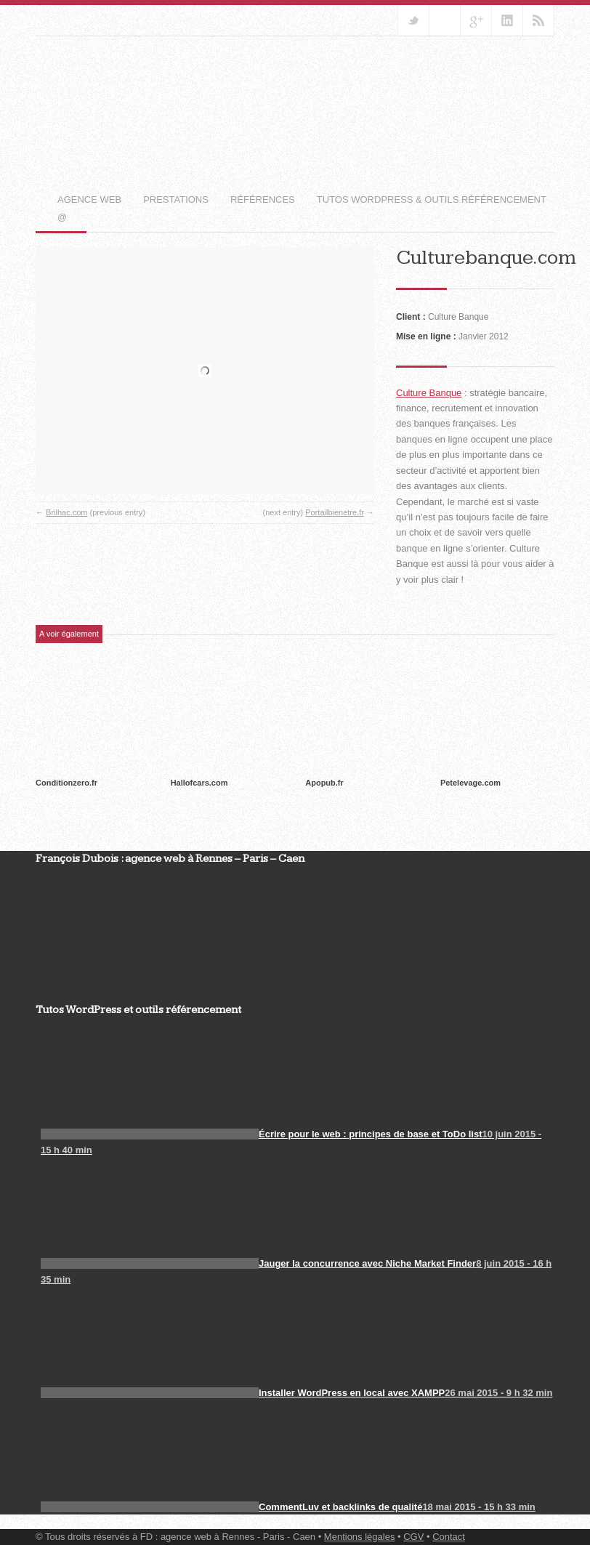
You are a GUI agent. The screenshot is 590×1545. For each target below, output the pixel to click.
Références (262, 199)
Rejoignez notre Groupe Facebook (444, 20)
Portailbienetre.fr (334, 512)
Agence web (89, 199)
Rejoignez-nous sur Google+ (476, 20)
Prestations (176, 199)
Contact (448, 1536)
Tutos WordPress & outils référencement (431, 199)
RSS (538, 20)
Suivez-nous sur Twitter (413, 20)
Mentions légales (359, 1536)
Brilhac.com (66, 512)
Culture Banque (428, 392)
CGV (413, 1536)
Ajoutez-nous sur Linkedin (507, 20)
